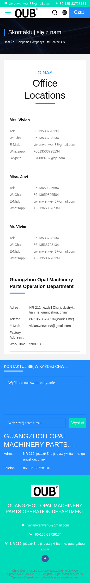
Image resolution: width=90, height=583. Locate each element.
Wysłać (78, 423)
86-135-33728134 (70, 3)
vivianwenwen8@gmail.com (27, 3)
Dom (7, 42)
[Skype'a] (49, 158)
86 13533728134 (46, 131)
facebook (45, 558)
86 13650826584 (46, 188)
